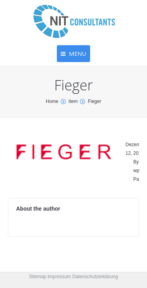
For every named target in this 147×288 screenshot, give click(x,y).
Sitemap (37, 276)
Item (73, 101)
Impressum (58, 276)
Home (52, 101)
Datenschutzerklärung (94, 276)
